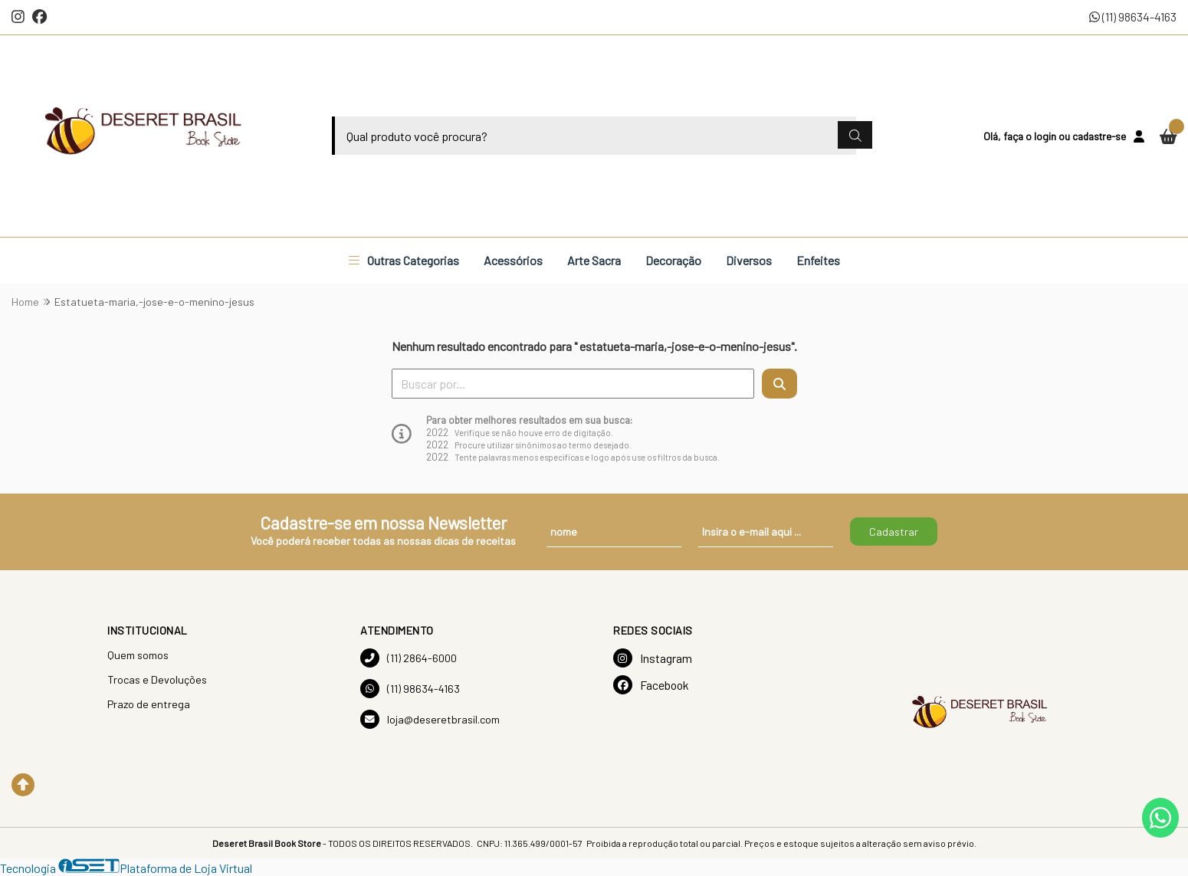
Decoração (673, 260)
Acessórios (513, 260)
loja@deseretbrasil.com (430, 719)
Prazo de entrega (148, 703)
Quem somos (138, 654)
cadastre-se (1099, 136)
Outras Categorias (404, 260)
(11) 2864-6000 (408, 658)
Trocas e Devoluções (157, 679)
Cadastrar (893, 531)
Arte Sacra (594, 260)
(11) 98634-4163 (1133, 16)
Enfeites (818, 260)
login (1046, 136)
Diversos (749, 260)
